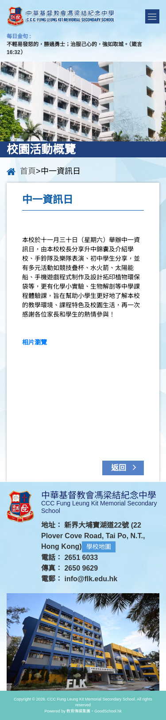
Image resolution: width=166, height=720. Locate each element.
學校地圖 (98, 546)
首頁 (28, 171)
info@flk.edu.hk (90, 579)
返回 (125, 467)
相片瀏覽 (34, 342)
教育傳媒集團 (78, 711)
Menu (152, 16)
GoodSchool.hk (108, 711)
